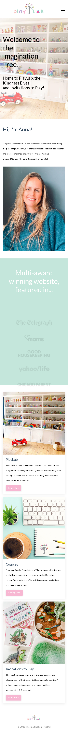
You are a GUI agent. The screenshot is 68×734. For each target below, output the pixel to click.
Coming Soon (14, 593)
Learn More (13, 488)
